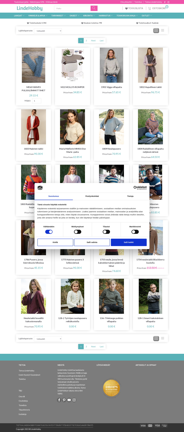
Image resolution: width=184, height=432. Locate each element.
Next (93, 40)
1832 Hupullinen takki (150, 87)
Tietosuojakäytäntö (82, 425)
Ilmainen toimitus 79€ (93, 23)
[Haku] (94, 8)
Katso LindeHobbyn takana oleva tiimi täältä (72, 391)
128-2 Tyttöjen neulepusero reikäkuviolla (72, 320)
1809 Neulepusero (111, 148)
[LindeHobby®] (29, 8)
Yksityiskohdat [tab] (92, 196)
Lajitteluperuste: (26, 30)
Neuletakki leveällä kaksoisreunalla (33, 320)
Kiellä (55, 242)
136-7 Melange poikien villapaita (111, 320)
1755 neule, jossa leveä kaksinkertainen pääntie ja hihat (111, 262)
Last (101, 40)
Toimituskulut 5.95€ (37, 23)
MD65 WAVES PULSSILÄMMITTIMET (33, 89)
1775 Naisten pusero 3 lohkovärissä (72, 261)
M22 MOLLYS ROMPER (72, 87)
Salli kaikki (129, 242)
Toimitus (138, 2)
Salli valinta (92, 242)
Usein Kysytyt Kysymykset (29, 375)
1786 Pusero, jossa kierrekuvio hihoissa (33, 261)
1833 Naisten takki (33, 148)
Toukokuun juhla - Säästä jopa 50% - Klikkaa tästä (35, 2)
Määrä (28, 100)
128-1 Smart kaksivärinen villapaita (150, 320)
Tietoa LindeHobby (153, 2)
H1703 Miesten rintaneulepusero (150, 206)
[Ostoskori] (158, 8)
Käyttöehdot (65, 425)
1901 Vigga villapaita (111, 87)
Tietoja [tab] (130, 196)
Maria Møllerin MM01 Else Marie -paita (72, 150)
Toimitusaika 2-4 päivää (148, 23)
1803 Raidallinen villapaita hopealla (33, 206)
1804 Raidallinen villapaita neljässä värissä (150, 150)
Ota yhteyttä (126, 2)
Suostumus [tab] (53, 196)
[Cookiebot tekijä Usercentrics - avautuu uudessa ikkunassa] (135, 188)
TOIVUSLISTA (134, 8)
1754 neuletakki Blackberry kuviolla (150, 261)
